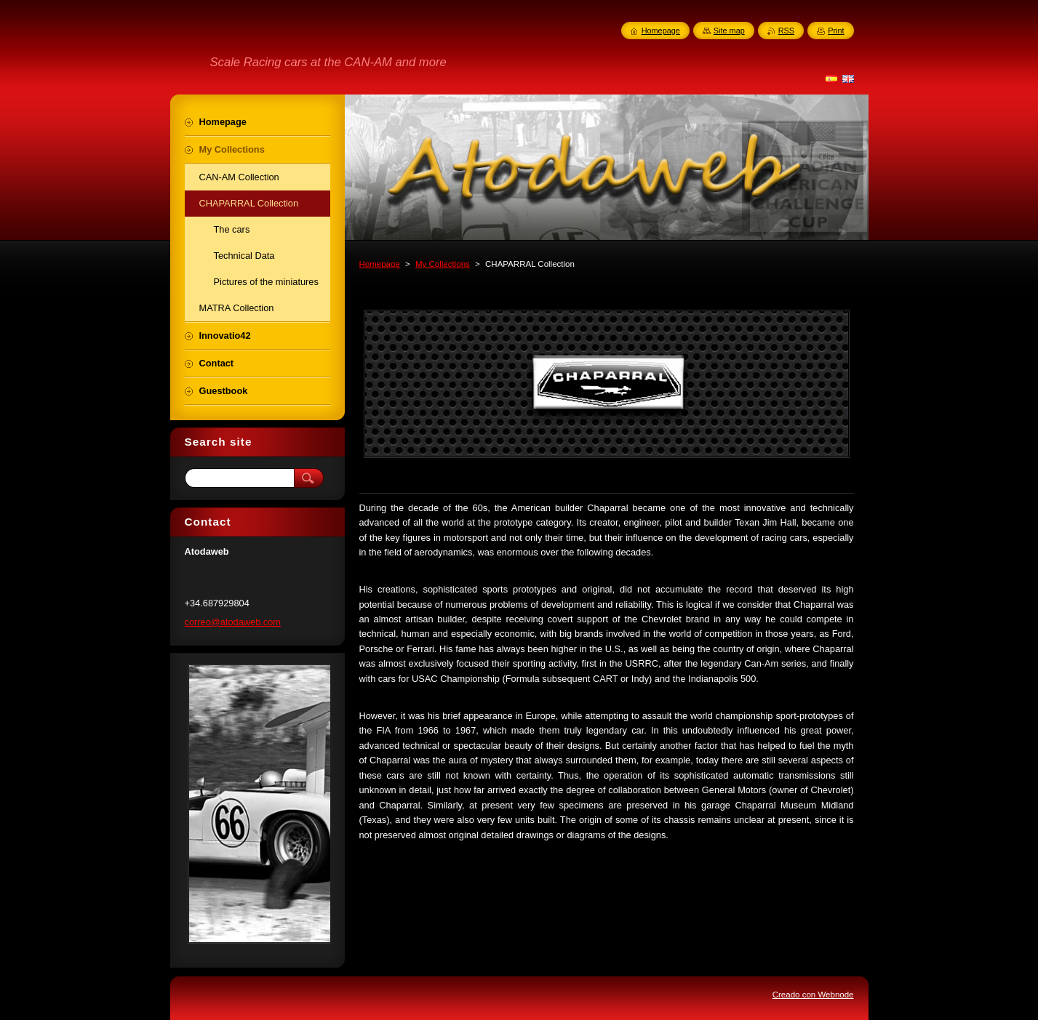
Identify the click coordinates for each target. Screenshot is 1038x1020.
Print (836, 30)
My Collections (442, 264)
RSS (786, 30)
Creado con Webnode (813, 994)
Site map (729, 30)
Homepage (379, 264)
